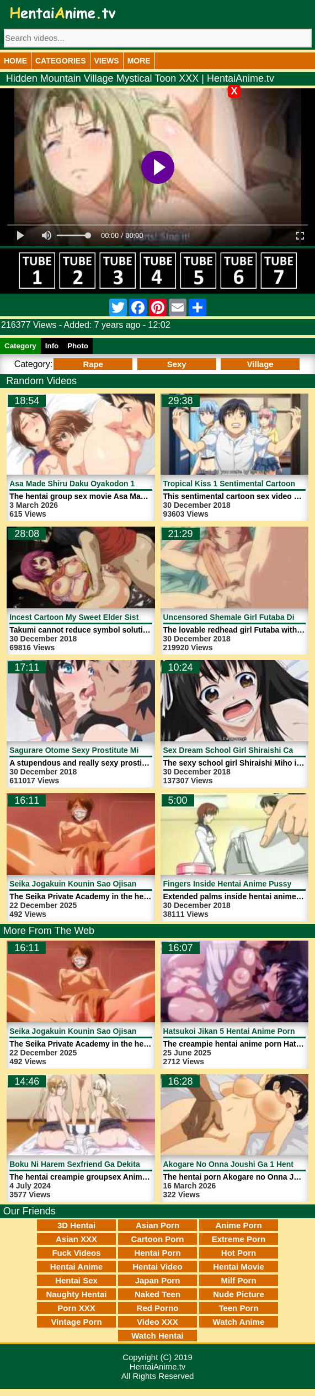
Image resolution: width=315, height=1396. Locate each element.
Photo (77, 346)
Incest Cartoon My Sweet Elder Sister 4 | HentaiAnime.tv (112, 617)
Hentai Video (157, 1266)
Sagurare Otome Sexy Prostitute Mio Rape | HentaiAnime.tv (118, 750)
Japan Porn (157, 1280)
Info (51, 346)
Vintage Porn (76, 1321)
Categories (60, 60)
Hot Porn (238, 1252)
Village (260, 364)
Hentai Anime (76, 1266)
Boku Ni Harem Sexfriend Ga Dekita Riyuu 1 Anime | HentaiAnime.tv (133, 1164)
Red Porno (158, 1308)
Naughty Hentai (76, 1294)
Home (15, 60)
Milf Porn (238, 1280)
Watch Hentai (157, 1335)
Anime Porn (238, 1225)
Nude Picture (238, 1294)
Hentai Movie (238, 1266)
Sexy (176, 364)
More (139, 60)
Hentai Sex (76, 1280)
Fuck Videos (76, 1252)
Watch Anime (239, 1321)
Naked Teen (157, 1294)
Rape (93, 364)
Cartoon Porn (157, 1239)
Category (20, 346)
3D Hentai (76, 1225)
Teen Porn (238, 1308)
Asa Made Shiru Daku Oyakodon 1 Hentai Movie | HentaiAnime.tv (128, 483)
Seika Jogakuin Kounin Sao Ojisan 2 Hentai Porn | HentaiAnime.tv (130, 883)
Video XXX (157, 1321)
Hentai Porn (157, 1252)
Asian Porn (157, 1225)
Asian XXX (76, 1239)
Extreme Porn (239, 1239)
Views (106, 60)
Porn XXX (76, 1308)
